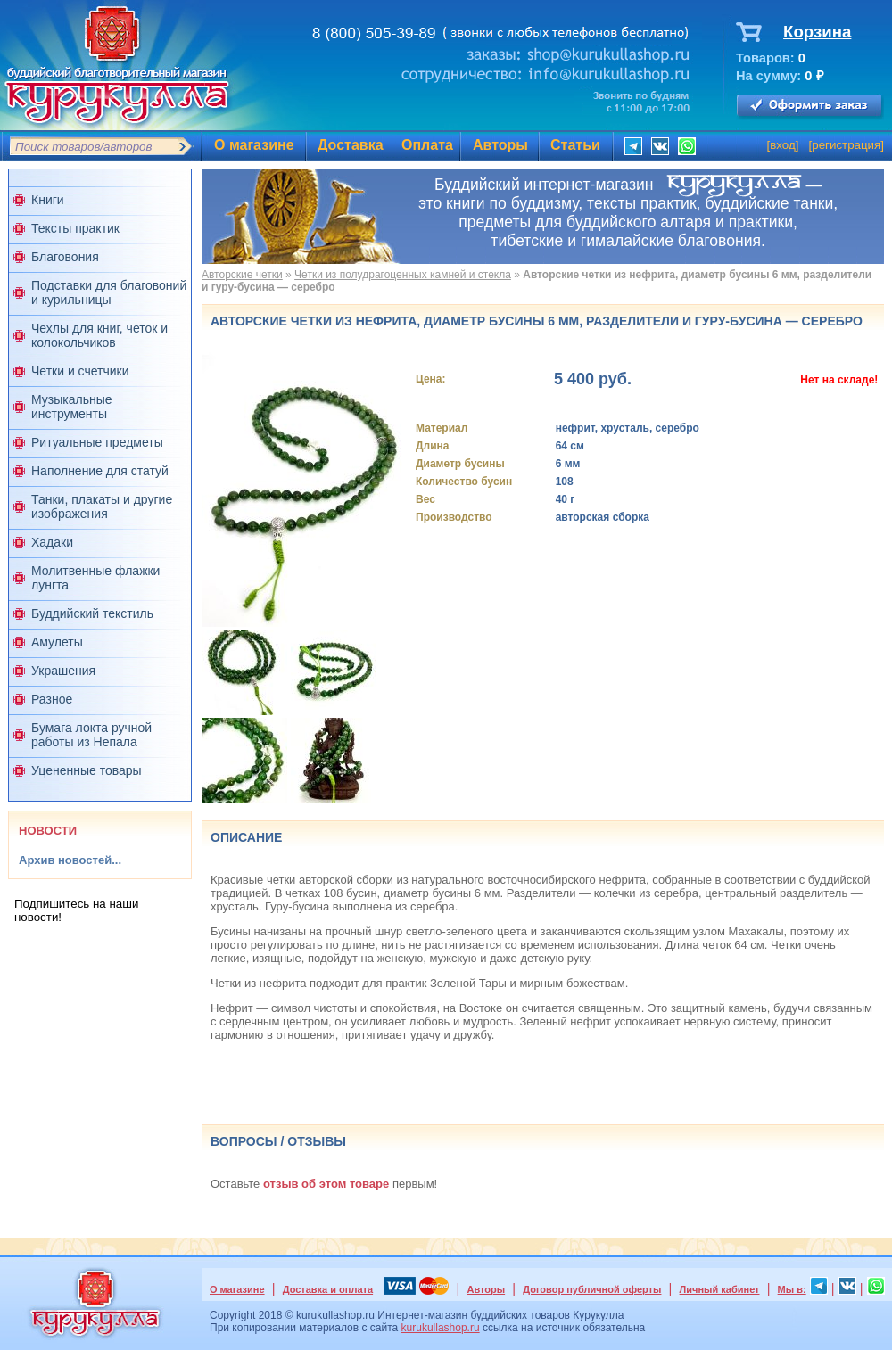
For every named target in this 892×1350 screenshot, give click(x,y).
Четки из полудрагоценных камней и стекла (402, 274)
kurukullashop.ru (440, 1327)
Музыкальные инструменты (71, 406)
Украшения (63, 670)
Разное (51, 699)
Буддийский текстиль (92, 613)
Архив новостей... (70, 860)
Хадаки (52, 542)
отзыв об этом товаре (326, 1183)
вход (783, 145)
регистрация (846, 145)
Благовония (65, 257)
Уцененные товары (86, 770)
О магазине (254, 144)
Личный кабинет (720, 1289)
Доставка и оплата (328, 1289)
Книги (47, 200)
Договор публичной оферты (592, 1289)
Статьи (575, 144)
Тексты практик (75, 228)
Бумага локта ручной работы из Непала (91, 734)
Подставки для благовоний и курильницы (108, 292)
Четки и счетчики (80, 371)
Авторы (500, 144)
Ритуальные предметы (97, 442)
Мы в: (792, 1289)
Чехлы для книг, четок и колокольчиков (99, 335)
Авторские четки (242, 274)
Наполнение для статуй (100, 471)
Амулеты (57, 642)
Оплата (427, 144)
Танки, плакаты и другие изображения (101, 506)
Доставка (351, 144)
